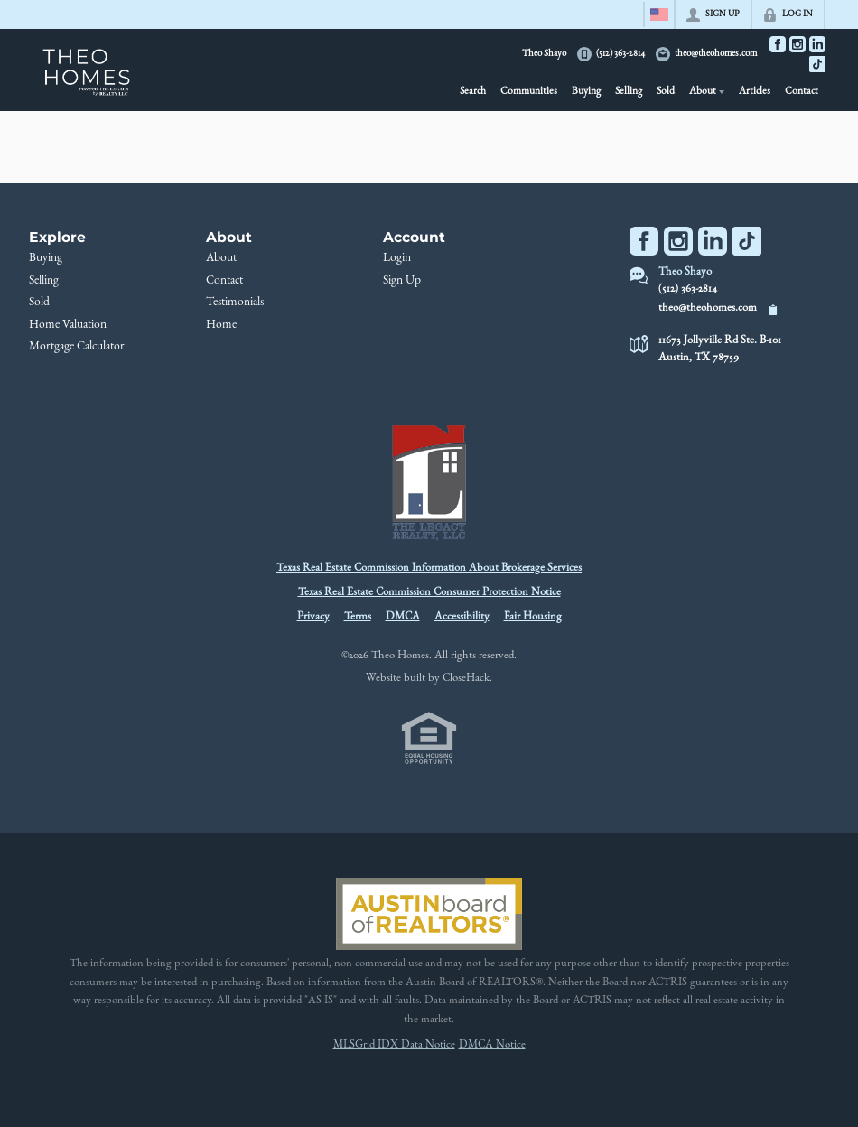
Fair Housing (533, 617)
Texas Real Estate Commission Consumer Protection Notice (429, 593)
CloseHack (466, 679)
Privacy (313, 617)
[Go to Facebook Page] (777, 44)
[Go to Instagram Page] (797, 44)
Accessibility (462, 617)
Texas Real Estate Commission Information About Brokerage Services (429, 568)
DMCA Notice (492, 1045)
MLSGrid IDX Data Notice (394, 1045)
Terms (357, 617)
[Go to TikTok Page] (817, 64)
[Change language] (659, 14)
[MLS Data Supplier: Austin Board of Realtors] (428, 914)
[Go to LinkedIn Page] (817, 44)
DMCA (403, 617)
